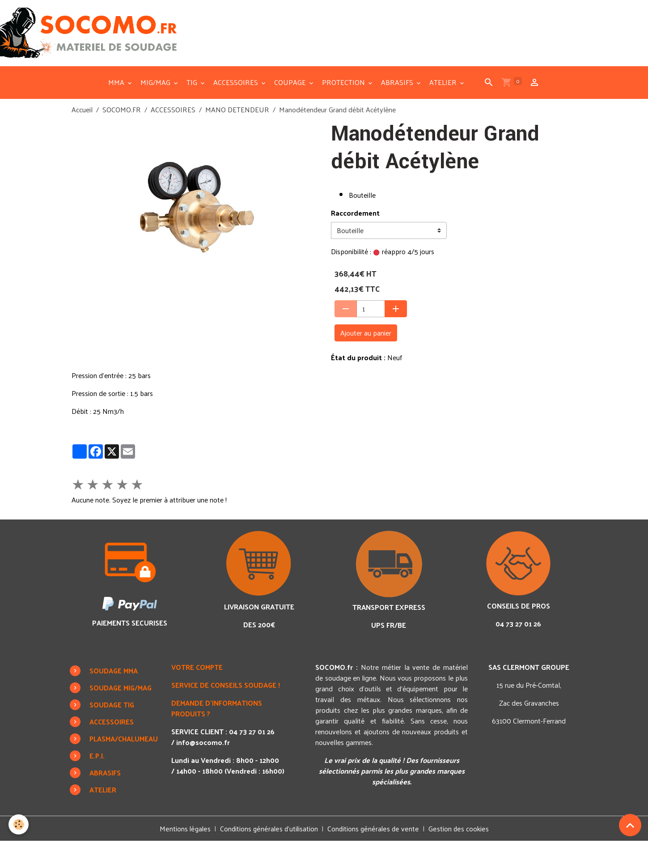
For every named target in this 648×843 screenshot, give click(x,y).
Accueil (82, 111)
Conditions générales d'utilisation (269, 830)
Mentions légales (185, 830)
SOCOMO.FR (121, 111)
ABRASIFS (398, 83)
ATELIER (443, 83)
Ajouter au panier (365, 334)
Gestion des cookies (458, 830)
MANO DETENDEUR (237, 111)
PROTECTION (344, 83)
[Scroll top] (630, 825)
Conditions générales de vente (373, 830)
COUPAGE (291, 83)
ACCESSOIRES (236, 83)
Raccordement (355, 214)
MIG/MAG (156, 83)
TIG (192, 83)
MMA (117, 83)
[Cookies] (19, 824)
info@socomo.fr (205, 743)
